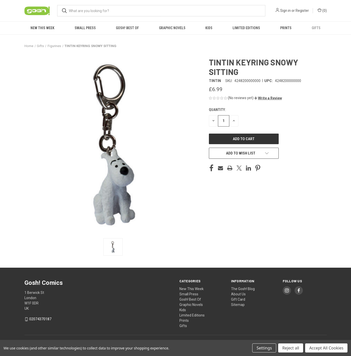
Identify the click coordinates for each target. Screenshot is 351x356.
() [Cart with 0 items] (322, 10)
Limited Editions (246, 28)
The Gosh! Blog (243, 289)
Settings (264, 348)
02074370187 (40, 319)
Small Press (85, 28)
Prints (286, 28)
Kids (208, 28)
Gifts (316, 28)
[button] (268, 98)
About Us (238, 294)
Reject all (290, 348)
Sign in (285, 11)
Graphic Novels (172, 28)
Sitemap (238, 305)
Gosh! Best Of (127, 28)
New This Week (42, 28)
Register (302, 11)
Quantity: (217, 110)
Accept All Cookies (326, 348)
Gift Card (238, 299)
